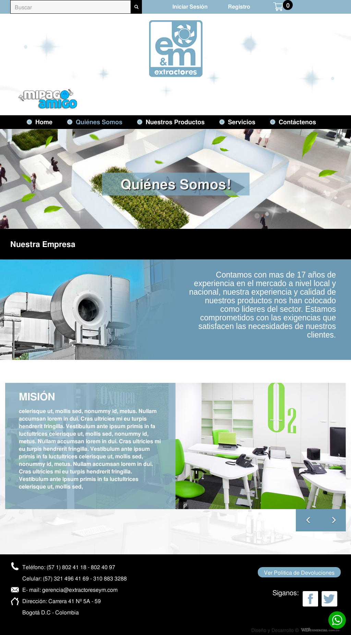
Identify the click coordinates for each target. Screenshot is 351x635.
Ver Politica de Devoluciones (299, 572)
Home (43, 122)
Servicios (241, 122)
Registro (239, 6)
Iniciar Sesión (190, 6)
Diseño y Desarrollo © (275, 629)
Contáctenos (297, 122)
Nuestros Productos (175, 122)
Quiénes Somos (99, 122)
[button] (333, 520)
